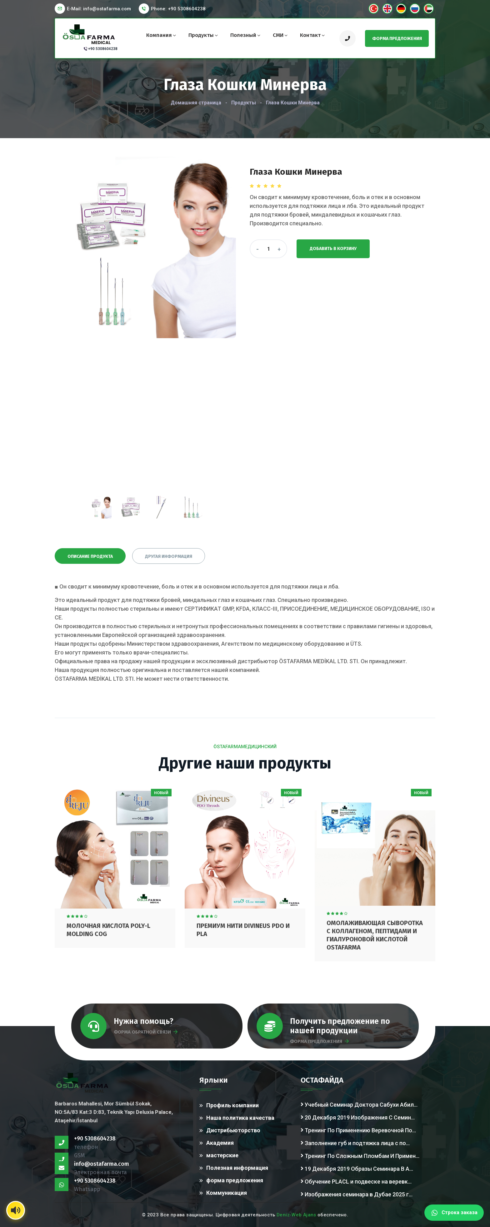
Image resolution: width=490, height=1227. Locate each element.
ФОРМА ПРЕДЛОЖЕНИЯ (319, 1041)
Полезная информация (237, 1167)
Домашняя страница (196, 103)
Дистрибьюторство (233, 1130)
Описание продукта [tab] (90, 556)
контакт (310, 35)
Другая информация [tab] (168, 556)
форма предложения (234, 1180)
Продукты (201, 35)
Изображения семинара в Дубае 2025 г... (356, 1193)
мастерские (222, 1155)
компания (159, 35)
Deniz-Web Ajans (296, 1215)
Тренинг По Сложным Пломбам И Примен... (360, 1155)
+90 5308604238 (103, 49)
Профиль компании (232, 1105)
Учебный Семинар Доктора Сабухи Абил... (359, 1104)
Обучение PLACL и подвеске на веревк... (356, 1181)
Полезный (243, 35)
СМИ (278, 35)
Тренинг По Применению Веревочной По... (358, 1129)
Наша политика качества (240, 1117)
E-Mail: (99, 9)
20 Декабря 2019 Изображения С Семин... (358, 1117)
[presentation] (100, 507)
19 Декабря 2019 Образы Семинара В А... (357, 1168)
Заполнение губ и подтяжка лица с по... (355, 1142)
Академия (220, 1142)
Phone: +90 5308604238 (178, 9)
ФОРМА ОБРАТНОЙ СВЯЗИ (146, 1032)
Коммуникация (226, 1192)
